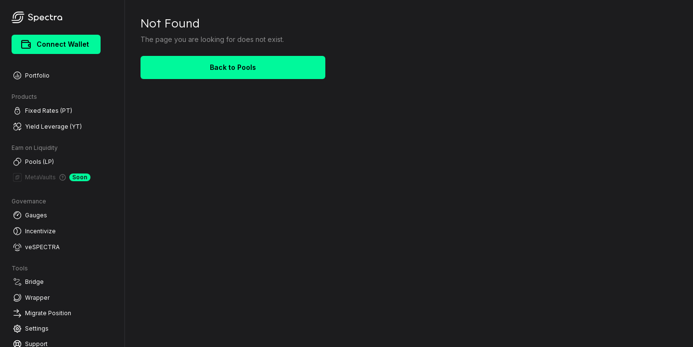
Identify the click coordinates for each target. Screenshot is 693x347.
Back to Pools (233, 67)
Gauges (30, 215)
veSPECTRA (36, 247)
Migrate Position (42, 313)
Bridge (28, 282)
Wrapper (31, 297)
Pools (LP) (33, 161)
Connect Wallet (55, 44)
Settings (31, 328)
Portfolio (31, 75)
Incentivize (34, 231)
